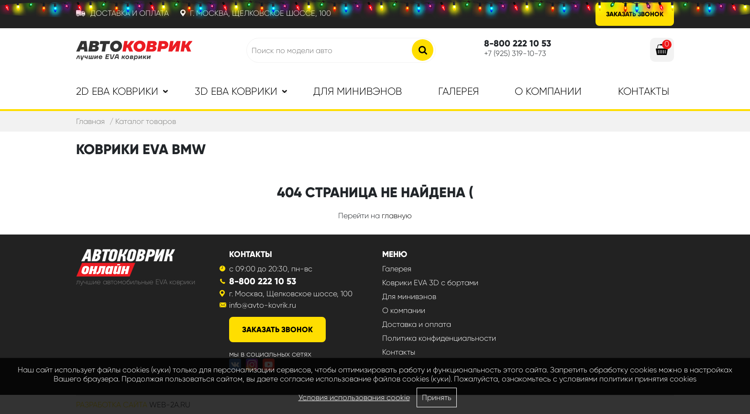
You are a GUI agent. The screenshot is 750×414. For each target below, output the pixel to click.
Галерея (458, 91)
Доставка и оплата (129, 13)
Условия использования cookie (354, 397)
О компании (548, 91)
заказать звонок (277, 329)
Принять (437, 397)
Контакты (643, 91)
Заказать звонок (634, 14)
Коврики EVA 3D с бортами (430, 282)
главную (397, 215)
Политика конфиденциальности (439, 338)
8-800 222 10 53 (262, 281)
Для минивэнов (357, 91)
